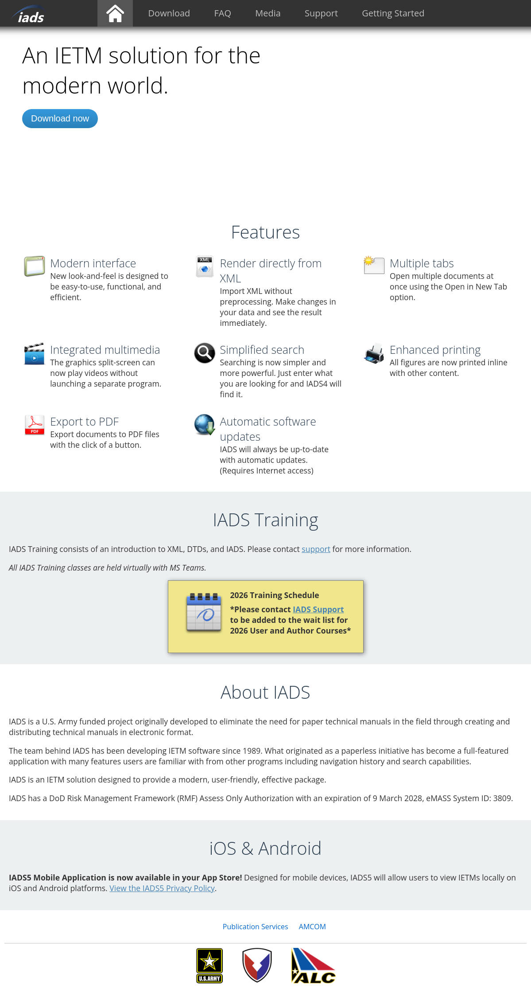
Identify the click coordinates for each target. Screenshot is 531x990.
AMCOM (312, 926)
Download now (60, 118)
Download (169, 13)
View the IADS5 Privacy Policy (162, 888)
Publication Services (255, 926)
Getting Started (393, 13)
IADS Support (318, 609)
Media (268, 13)
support (316, 549)
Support (321, 13)
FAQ (223, 13)
